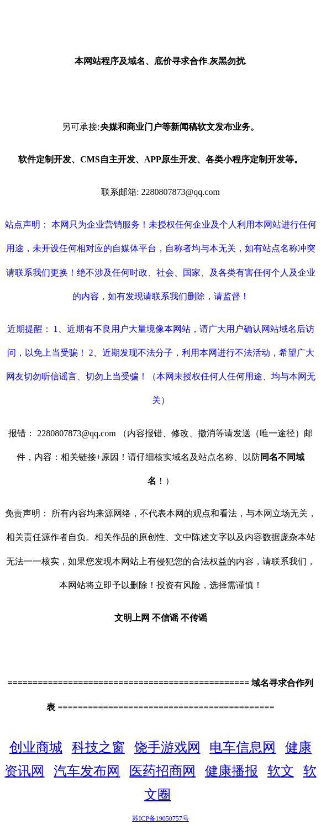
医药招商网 (162, 771)
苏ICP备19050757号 (160, 818)
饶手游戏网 (167, 747)
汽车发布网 (87, 771)
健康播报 (231, 771)
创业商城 (35, 747)
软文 (280, 771)
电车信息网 (242, 747)
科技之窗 (98, 747)
